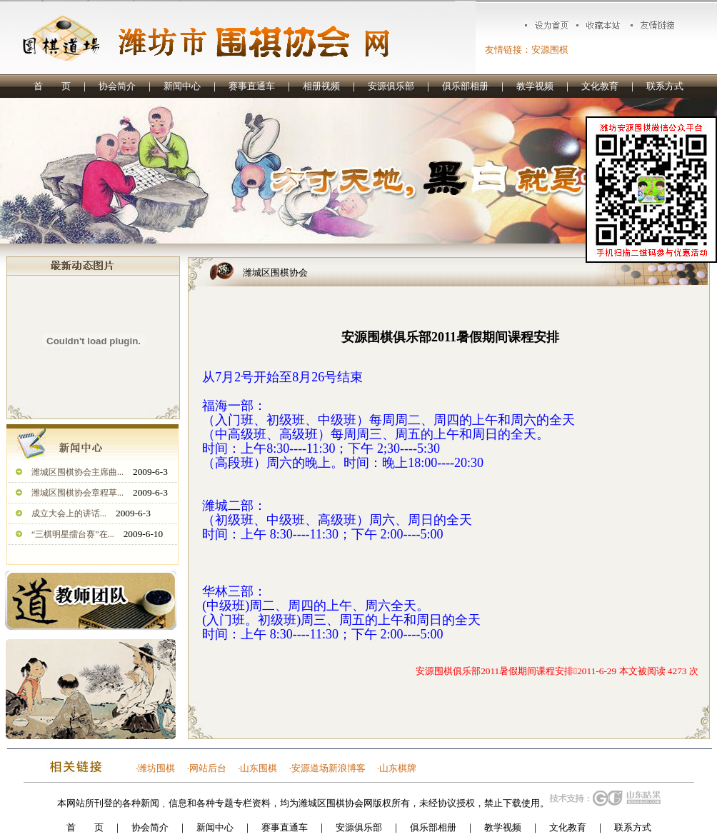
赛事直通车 (252, 86)
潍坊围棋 (156, 768)
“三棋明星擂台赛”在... (72, 534)
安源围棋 (549, 49)
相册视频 (321, 86)
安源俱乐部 (391, 86)
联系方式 (664, 86)
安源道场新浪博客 (328, 768)
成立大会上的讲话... (68, 513)
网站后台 (207, 768)
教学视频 (534, 86)
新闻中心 (182, 86)
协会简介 (117, 86)
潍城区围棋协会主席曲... (77, 472)
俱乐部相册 (465, 86)
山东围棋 (258, 768)
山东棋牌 (397, 768)
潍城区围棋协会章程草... (77, 493)
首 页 (52, 86)
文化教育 (599, 86)
